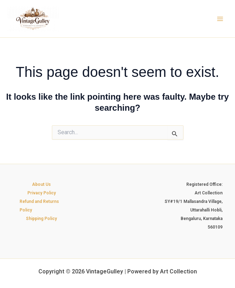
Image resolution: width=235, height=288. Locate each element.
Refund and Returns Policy (39, 206)
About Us (41, 184)
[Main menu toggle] (220, 19)
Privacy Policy (41, 192)
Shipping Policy (41, 218)
